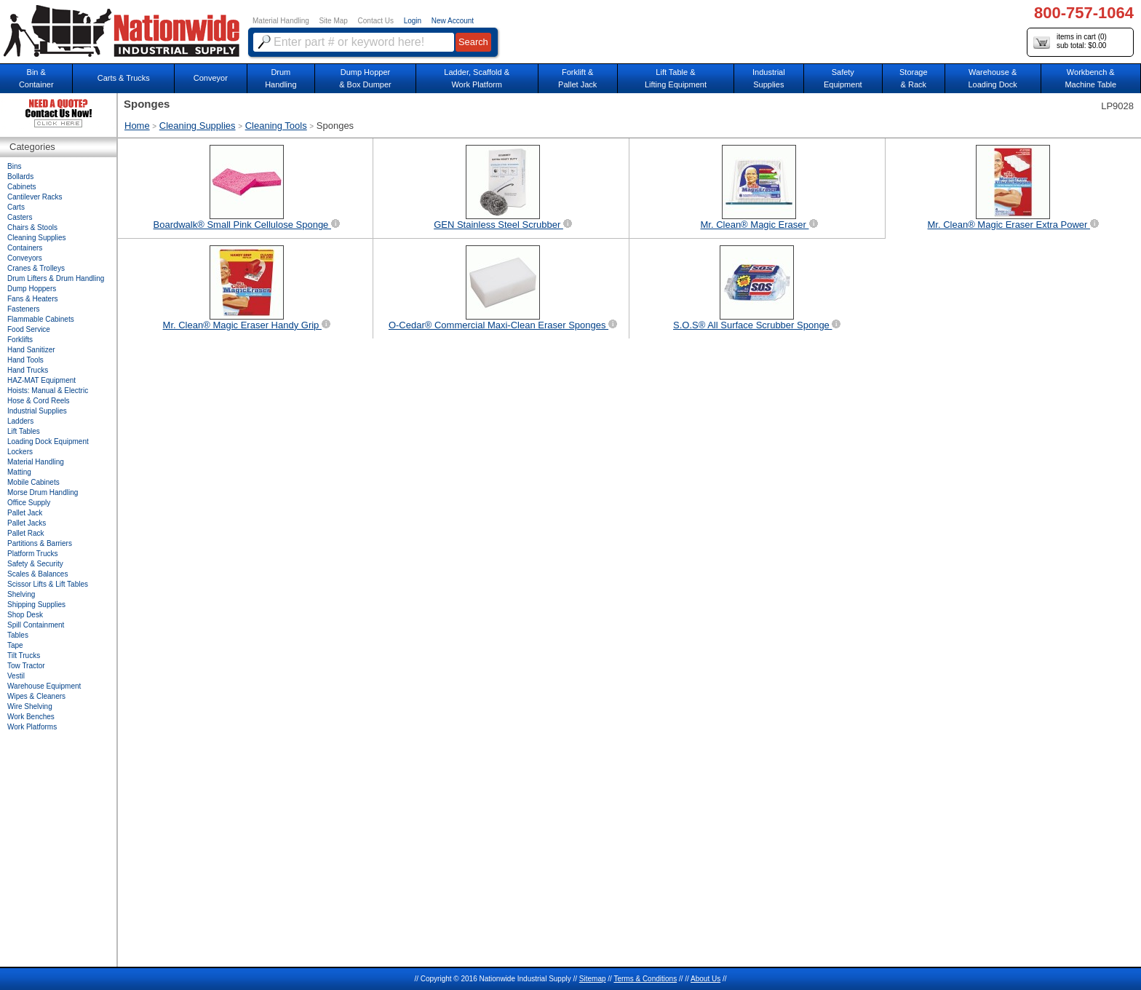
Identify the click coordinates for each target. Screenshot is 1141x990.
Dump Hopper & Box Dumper (365, 78)
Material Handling (281, 21)
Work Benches (31, 717)
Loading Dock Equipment (48, 441)
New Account (453, 21)
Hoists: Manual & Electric (47, 391)
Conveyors (24, 258)
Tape (15, 645)
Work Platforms (32, 727)
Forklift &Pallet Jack (577, 78)
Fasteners (23, 309)
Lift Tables (23, 431)
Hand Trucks (27, 370)
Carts (16, 207)
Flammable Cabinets (40, 319)
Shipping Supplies (36, 605)
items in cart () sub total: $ (1070, 42)
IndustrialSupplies (768, 78)
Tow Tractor (26, 666)
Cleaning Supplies (197, 125)
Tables (17, 635)
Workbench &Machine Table (1090, 78)
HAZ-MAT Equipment (41, 380)
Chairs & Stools (32, 227)
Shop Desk (25, 615)
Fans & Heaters (32, 299)
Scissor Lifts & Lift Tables (47, 584)
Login (412, 21)
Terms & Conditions (645, 979)
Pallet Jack (24, 513)
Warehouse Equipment (44, 686)
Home (137, 125)
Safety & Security (35, 564)
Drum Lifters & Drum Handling (55, 278)
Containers (24, 248)
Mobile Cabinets (33, 482)
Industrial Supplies (37, 411)
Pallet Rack (25, 533)
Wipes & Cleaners (36, 696)
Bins (14, 166)
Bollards (20, 177)
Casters (19, 217)
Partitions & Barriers (39, 543)
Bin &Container (36, 78)
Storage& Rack (913, 78)
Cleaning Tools (276, 125)
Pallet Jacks (26, 523)
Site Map (333, 21)
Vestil (16, 676)
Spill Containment (35, 625)
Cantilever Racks (35, 197)
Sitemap (592, 979)
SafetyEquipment (843, 78)
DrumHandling (280, 78)
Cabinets (21, 187)
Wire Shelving (29, 706)
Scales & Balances (37, 574)
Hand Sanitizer (31, 350)
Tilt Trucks (23, 656)
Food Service (28, 329)
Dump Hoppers (31, 289)
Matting (19, 472)
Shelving (21, 594)
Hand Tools (25, 360)
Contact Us (376, 21)
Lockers (20, 452)
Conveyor (211, 78)
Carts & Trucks (124, 78)
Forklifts (20, 340)
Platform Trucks (32, 554)
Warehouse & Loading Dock (992, 78)
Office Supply (28, 503)
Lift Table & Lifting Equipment (676, 78)
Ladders (20, 421)
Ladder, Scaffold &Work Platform (476, 78)
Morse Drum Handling (42, 492)
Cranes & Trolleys (36, 268)
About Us (705, 979)
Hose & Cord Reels (38, 401)
